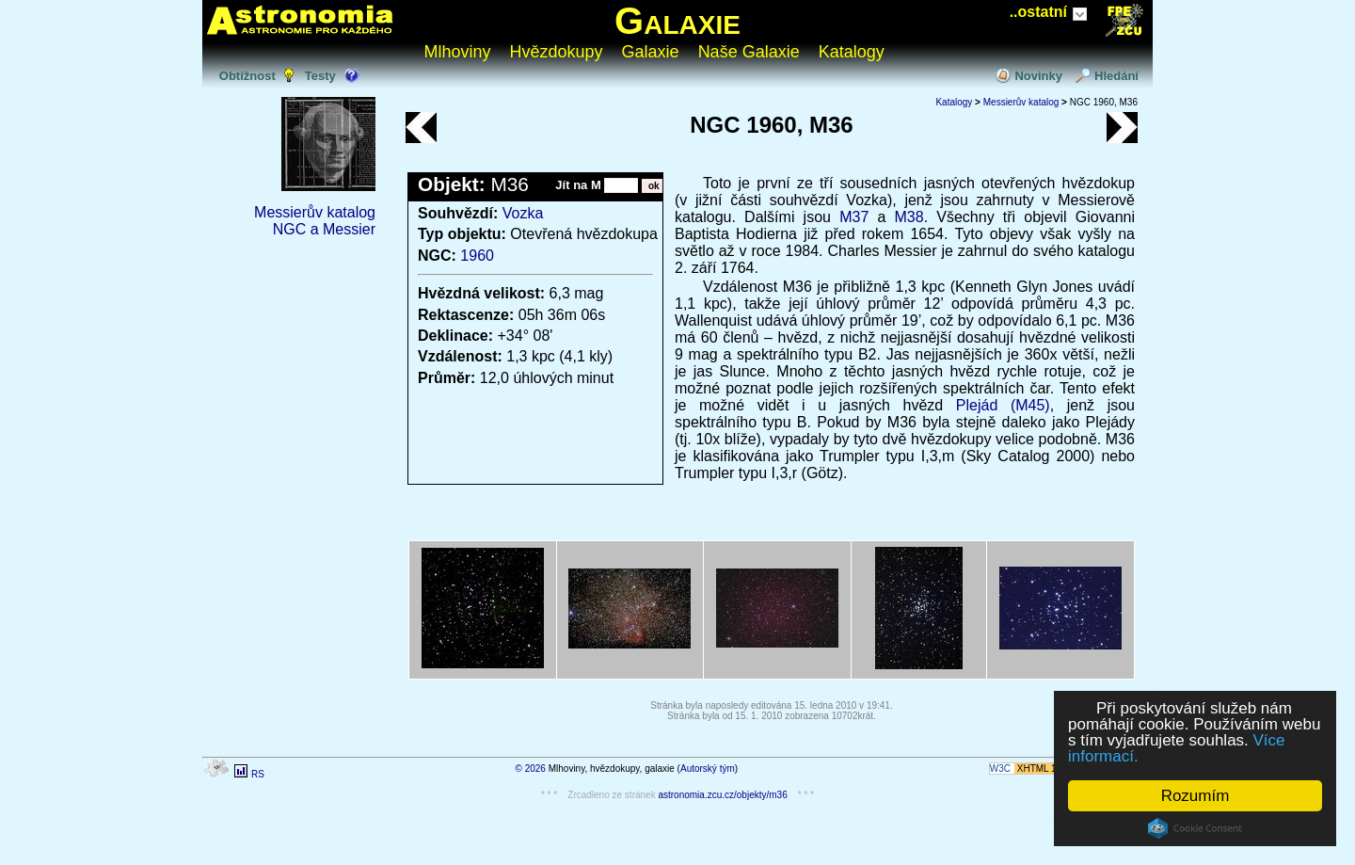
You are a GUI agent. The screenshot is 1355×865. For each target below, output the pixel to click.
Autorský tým (707, 768)
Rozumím (1195, 796)
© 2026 (531, 768)
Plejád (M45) (1003, 405)
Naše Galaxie (749, 51)
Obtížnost (247, 76)
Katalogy (852, 51)
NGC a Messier (324, 229)
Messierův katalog (314, 212)
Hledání (1116, 76)
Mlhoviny (457, 51)
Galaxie (677, 20)
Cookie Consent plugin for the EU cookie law (1195, 828)
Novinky (1038, 76)
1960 (477, 256)
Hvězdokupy (556, 51)
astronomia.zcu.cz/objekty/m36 (722, 795)
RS (257, 774)
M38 (909, 217)
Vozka (523, 213)
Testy (320, 76)
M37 (854, 217)
